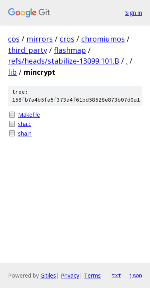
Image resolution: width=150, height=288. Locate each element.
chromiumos (103, 39)
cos (14, 39)
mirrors (39, 39)
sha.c (24, 124)
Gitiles (48, 275)
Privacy (70, 275)
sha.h (25, 133)
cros (67, 39)
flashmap (70, 50)
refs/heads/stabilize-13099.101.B (63, 61)
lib (12, 72)
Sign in (133, 12)
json (135, 275)
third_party (27, 50)
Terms (92, 275)
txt (116, 275)
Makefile (29, 114)
